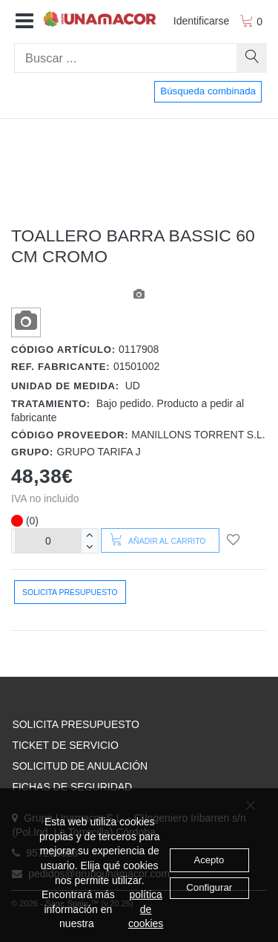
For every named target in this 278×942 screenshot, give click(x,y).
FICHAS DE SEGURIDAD (72, 787)
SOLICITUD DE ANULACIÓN (80, 766)
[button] (24, 21)
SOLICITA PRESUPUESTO (75, 724)
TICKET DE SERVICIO (65, 745)
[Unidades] (48, 540)
